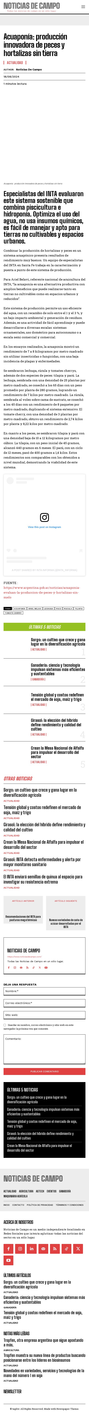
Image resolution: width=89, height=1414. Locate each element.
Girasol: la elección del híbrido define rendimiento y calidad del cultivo (56, 724)
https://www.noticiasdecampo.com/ (24, 957)
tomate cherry (13, 613)
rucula (68, 609)
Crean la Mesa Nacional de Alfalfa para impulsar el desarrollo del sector (57, 752)
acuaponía (19, 609)
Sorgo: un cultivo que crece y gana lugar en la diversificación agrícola (58, 641)
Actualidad (38, 649)
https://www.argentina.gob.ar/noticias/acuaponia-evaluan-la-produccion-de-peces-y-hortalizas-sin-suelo (42, 592)
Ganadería (38, 679)
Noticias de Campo (29, 69)
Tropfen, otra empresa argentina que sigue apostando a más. (43, 1342)
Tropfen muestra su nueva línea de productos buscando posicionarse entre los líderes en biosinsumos (44, 1357)
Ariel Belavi (34, 609)
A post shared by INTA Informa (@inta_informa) (44, 570)
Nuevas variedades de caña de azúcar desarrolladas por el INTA (66, 923)
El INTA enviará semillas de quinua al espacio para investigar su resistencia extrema (43, 879)
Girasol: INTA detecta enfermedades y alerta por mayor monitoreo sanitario (42, 862)
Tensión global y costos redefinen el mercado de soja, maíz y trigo (57, 697)
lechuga (48, 609)
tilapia (79, 609)
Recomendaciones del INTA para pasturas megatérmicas (23, 918)
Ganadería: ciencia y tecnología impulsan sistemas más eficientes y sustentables (58, 669)
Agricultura (11, 1350)
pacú (58, 609)
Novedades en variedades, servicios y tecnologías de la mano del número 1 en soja (44, 1373)
